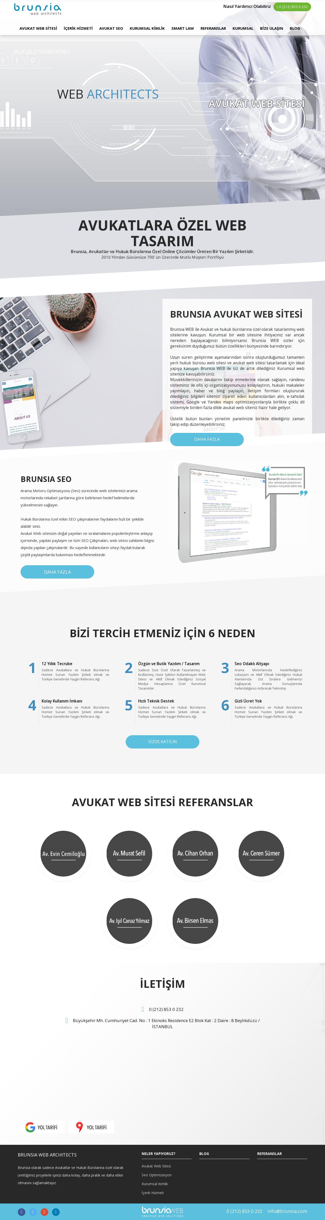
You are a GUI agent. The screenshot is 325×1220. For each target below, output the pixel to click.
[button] (42, 1126)
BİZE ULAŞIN (271, 28)
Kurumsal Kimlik (155, 1183)
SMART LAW (182, 28)
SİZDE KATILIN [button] (162, 741)
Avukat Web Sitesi (156, 1166)
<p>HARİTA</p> (88, 1080)
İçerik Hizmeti (153, 1192)
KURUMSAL (243, 28)
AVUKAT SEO (111, 28)
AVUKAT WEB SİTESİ (38, 28)
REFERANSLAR (213, 28)
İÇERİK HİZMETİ (78, 28)
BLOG (295, 28)
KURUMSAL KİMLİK (147, 28)
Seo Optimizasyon (157, 1174)
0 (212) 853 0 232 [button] (292, 6)
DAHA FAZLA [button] (207, 439)
